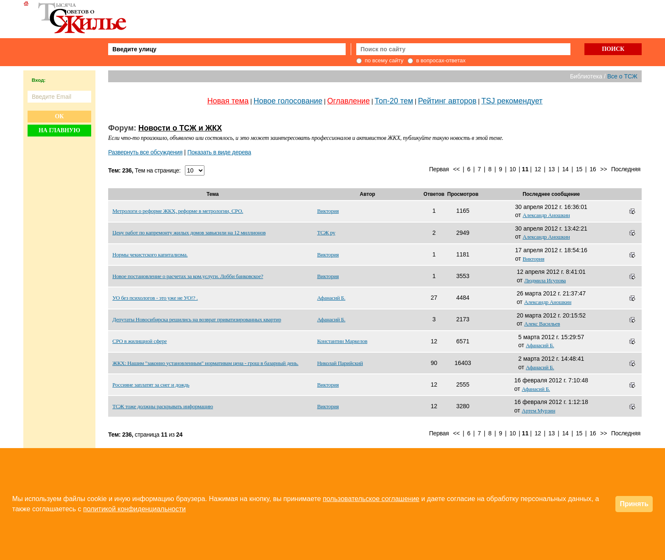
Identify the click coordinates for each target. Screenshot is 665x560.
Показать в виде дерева (219, 152)
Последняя (625, 169)
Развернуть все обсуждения (145, 152)
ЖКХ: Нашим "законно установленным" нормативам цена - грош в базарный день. (205, 363)
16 (593, 169)
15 (579, 169)
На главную (59, 130)
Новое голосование (288, 101)
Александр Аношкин (546, 215)
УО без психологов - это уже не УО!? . (155, 298)
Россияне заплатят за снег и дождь (150, 385)
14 (565, 169)
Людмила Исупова (545, 280)
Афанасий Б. (331, 298)
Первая (439, 169)
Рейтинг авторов (447, 101)
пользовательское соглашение (371, 498)
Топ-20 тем (393, 101)
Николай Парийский (340, 363)
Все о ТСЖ (622, 76)
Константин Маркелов (342, 341)
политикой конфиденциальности (134, 509)
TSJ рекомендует (511, 101)
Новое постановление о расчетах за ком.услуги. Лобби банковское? (187, 276)
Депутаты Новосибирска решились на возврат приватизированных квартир (196, 319)
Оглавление (348, 101)
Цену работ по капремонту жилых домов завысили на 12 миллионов (188, 232)
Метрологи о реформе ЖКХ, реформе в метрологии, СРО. (177, 211)
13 (551, 169)
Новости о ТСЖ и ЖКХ (180, 128)
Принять (634, 503)
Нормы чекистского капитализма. (149, 254)
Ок (59, 116)
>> (603, 169)
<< (456, 169)
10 (512, 169)
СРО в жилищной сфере (139, 341)
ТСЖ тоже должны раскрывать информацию (162, 406)
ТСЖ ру (326, 232)
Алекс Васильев (542, 323)
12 (538, 169)
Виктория (328, 211)
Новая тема (228, 101)
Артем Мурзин (538, 410)
